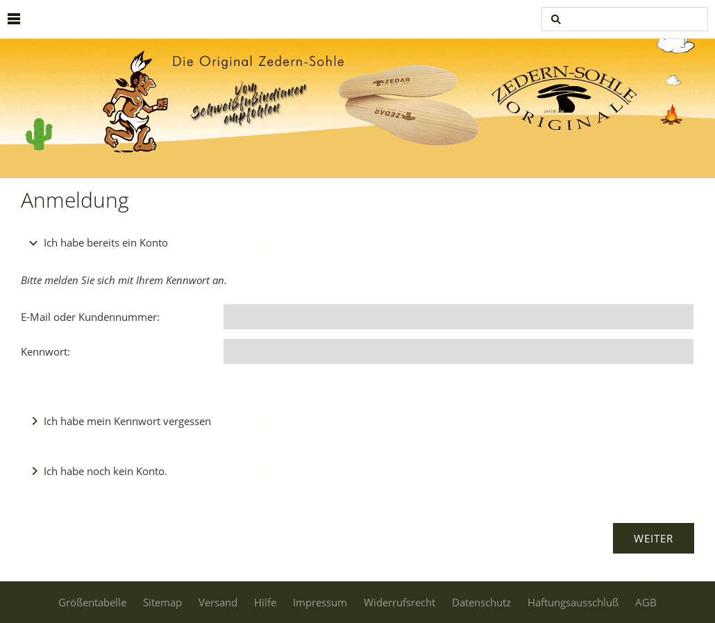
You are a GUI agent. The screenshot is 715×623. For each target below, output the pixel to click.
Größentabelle (92, 602)
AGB (646, 602)
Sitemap (162, 602)
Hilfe (265, 602)
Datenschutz (481, 602)
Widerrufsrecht (399, 602)
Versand (218, 602)
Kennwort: (45, 351)
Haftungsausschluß (573, 602)
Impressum (320, 602)
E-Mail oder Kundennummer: (90, 317)
